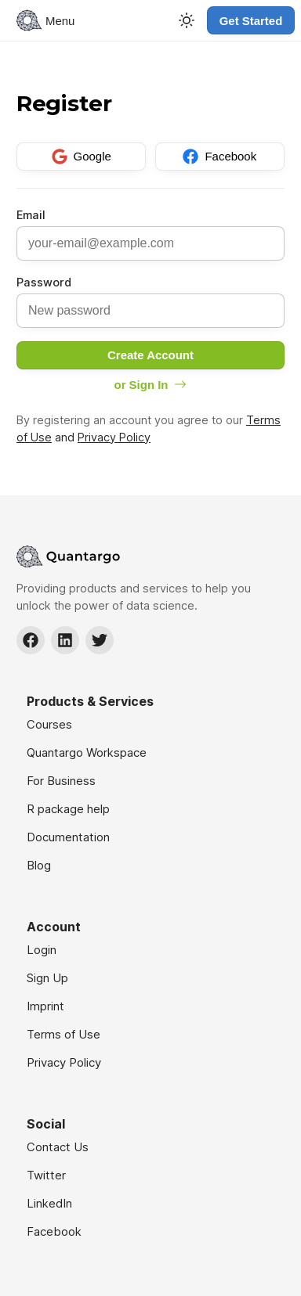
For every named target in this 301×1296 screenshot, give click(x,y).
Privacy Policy (114, 437)
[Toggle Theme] (186, 20)
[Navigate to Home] (150, 556)
